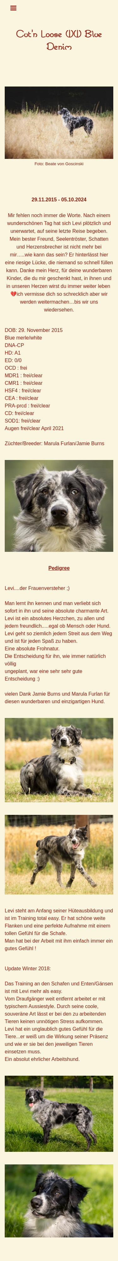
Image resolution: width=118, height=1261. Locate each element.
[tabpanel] (59, 40)
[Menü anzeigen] (13, 8)
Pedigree (59, 568)
